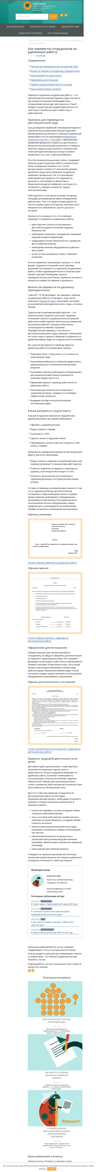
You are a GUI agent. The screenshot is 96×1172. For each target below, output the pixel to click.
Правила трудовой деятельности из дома (55, 82)
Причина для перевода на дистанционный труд (58, 64)
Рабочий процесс (54, 38)
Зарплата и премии (51, 895)
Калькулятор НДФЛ (77, 24)
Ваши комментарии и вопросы (49, 86)
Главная (35, 38)
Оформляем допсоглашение (48, 77)
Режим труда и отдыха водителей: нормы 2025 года (59, 870)
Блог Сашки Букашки (64, 31)
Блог (6, 175)
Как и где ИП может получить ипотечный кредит (65, 992)
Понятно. (51, 1169)
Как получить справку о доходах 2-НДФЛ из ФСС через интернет (59, 889)
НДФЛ (47, 885)
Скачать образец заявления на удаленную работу (56, 527)
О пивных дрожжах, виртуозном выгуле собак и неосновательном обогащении (64, 1114)
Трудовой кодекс (40, 274)
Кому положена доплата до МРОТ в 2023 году (57, 898)
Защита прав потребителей (10, 60)
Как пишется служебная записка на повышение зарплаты (64, 1052)
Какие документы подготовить (50, 73)
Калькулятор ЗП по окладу (49, 24)
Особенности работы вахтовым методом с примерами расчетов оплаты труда (59, 879)
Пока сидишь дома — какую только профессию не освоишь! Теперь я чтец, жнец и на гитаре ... (65, 1127)
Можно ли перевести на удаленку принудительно (59, 68)
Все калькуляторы (21, 24)
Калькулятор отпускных (36, 31)
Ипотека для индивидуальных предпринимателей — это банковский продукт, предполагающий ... (65, 1002)
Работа (43, 38)
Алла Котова (45, 53)
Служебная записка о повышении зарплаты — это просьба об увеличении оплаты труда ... (65, 1063)
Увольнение (11, 139)
